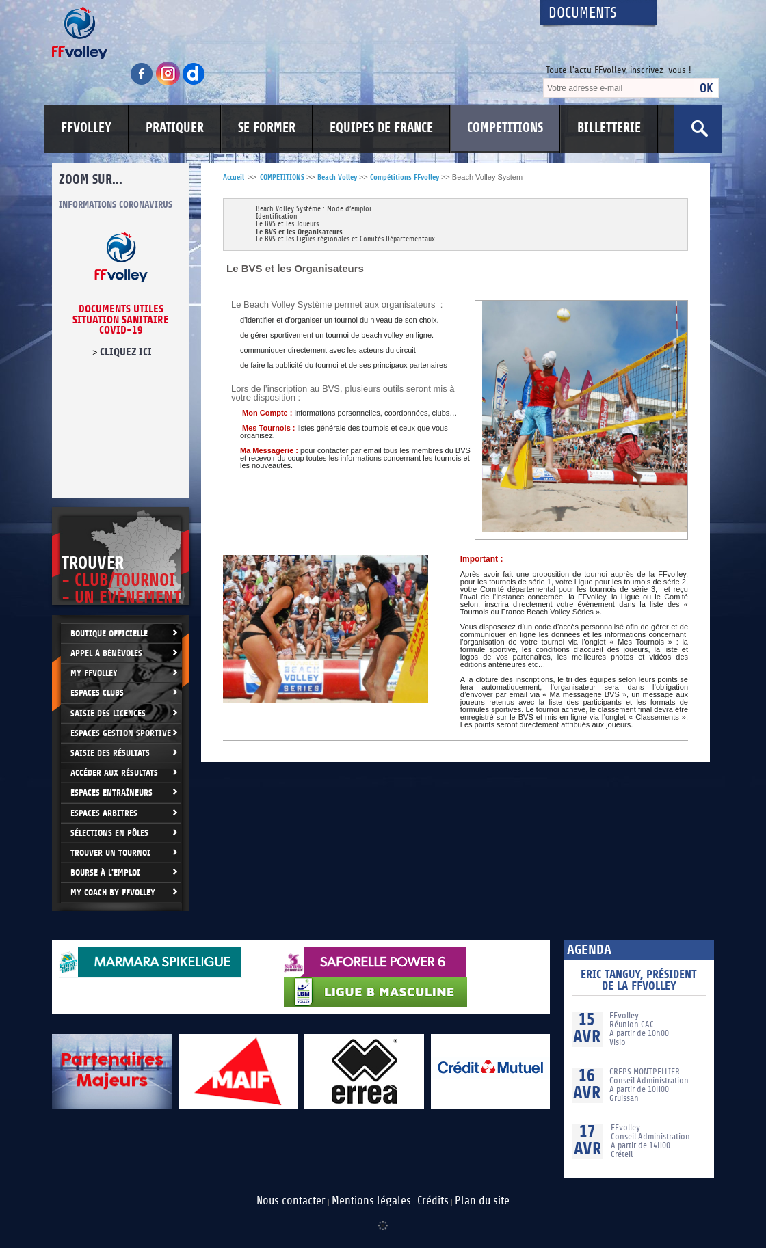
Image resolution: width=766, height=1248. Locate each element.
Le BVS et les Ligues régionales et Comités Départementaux (345, 239)
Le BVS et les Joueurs (287, 224)
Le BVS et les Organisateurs (299, 232)
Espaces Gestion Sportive (120, 733)
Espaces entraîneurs (111, 792)
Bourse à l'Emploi (105, 872)
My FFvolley (94, 673)
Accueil (233, 177)
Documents (583, 13)
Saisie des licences (108, 713)
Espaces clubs (97, 693)
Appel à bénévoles (106, 653)
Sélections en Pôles (109, 833)
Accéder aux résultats (114, 773)
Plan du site (482, 1201)
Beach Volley (337, 177)
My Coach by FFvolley (112, 892)
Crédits (433, 1201)
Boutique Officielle (109, 633)
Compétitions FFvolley (404, 177)
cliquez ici (126, 352)
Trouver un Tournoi (110, 852)
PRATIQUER (175, 127)
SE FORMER (266, 127)
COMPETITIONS (505, 127)
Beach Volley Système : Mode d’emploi (313, 209)
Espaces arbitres (103, 813)
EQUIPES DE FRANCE (381, 127)
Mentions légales (371, 1201)
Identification (277, 217)
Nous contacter (291, 1201)
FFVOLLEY (86, 127)
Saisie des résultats (110, 753)
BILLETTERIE (609, 127)
